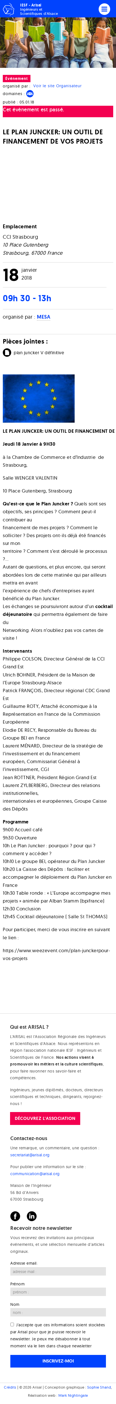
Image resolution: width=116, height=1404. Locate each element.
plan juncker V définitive (39, 352)
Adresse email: (24, 1263)
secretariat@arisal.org (30, 1154)
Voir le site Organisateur (57, 86)
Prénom (17, 1283)
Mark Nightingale (73, 1395)
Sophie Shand (99, 1387)
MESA (43, 317)
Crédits (10, 1387)
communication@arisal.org (35, 1173)
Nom (15, 1304)
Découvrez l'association (45, 1118)
